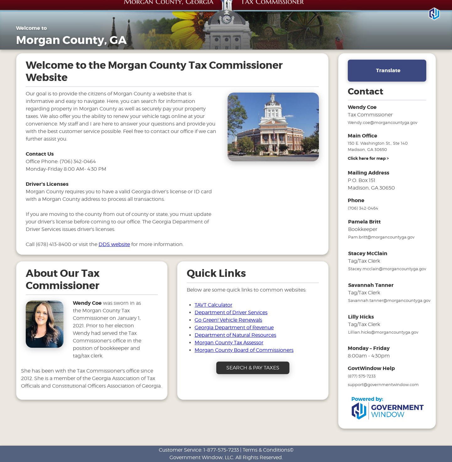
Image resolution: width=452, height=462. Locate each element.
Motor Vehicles (351, 42)
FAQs (384, 42)
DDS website (114, 244)
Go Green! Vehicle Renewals (228, 320)
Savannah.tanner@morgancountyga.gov (389, 300)
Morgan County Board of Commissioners (244, 350)
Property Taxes (309, 42)
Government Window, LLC (201, 457)
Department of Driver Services (231, 312)
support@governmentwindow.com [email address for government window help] (383, 384)
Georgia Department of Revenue (234, 327)
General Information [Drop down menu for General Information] (257, 42)
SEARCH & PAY (418, 42)
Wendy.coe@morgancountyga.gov (382, 122)
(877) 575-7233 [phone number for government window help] (362, 376)
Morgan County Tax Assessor (229, 343)
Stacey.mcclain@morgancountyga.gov (387, 268)
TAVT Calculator (213, 305)
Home (215, 42)
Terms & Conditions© (268, 450)
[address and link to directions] (368, 158)
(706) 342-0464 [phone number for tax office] (363, 208)
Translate (388, 70)
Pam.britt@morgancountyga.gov (381, 236)
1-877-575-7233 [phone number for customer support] (221, 450)
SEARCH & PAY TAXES (252, 368)
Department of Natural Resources (235, 335)
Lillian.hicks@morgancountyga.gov (383, 332)
